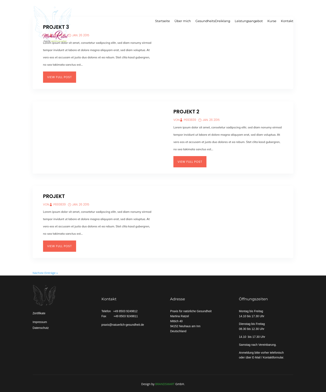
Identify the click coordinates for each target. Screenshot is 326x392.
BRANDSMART (165, 384)
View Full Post (59, 77)
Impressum (40, 322)
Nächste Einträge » (45, 273)
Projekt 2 (186, 111)
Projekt (54, 196)
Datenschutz (41, 327)
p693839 (190, 120)
